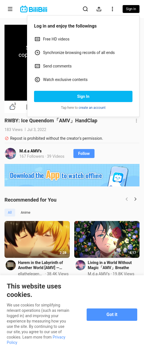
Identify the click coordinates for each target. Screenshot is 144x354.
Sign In (83, 96)
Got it (112, 314)
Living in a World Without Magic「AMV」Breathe (110, 265)
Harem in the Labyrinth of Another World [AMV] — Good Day (40, 265)
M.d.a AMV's (30, 151)
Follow (84, 153)
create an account (92, 108)
